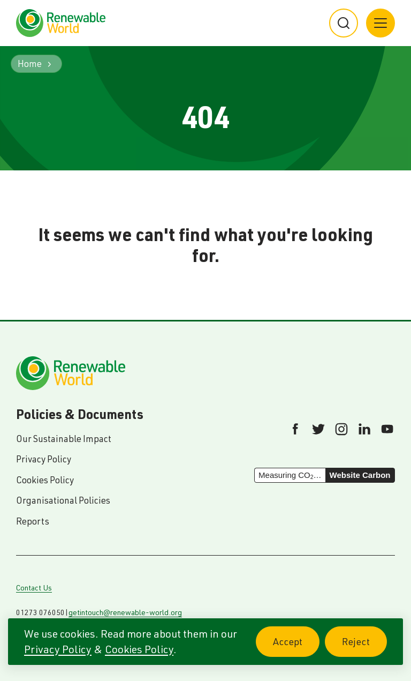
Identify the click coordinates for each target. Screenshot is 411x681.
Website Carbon (360, 475)
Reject (364, 647)
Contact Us (34, 587)
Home (30, 63)
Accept (296, 647)
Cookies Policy (139, 649)
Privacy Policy (58, 649)
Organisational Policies (63, 500)
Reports (32, 521)
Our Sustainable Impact (63, 438)
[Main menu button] (380, 23)
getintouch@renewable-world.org (125, 612)
